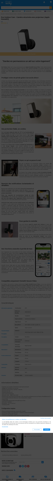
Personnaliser (37, 429)
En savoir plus (5, 426)
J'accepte (47, 429)
